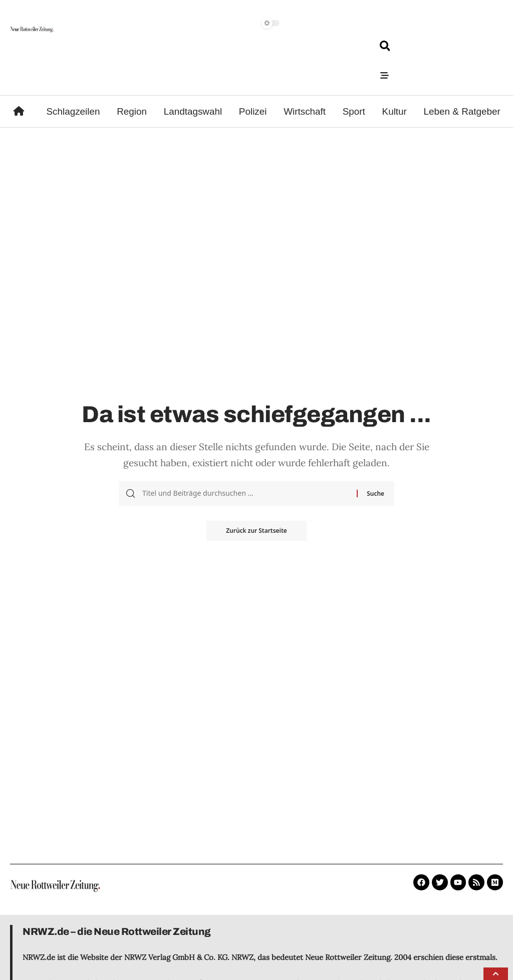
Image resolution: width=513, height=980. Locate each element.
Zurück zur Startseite (256, 530)
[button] (495, 973)
